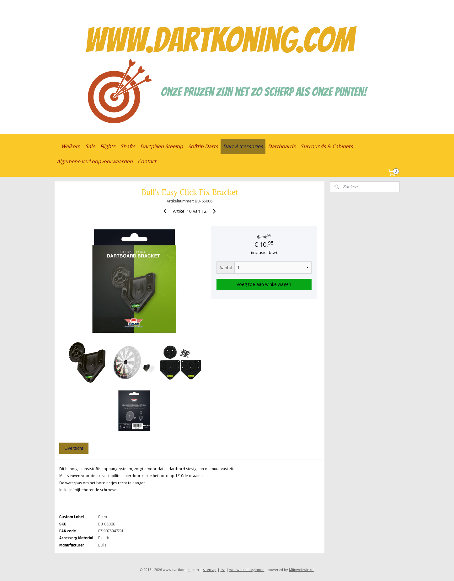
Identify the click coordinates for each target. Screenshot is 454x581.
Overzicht (73, 448)
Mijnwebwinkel (301, 569)
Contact (147, 161)
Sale (90, 146)
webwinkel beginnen (246, 569)
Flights (107, 146)
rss (223, 569)
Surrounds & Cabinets (327, 146)
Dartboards (282, 146)
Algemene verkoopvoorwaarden (95, 161)
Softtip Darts (203, 146)
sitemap (209, 569)
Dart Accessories (243, 146)
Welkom (70, 146)
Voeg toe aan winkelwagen (264, 284)
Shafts (127, 146)
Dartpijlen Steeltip (161, 146)
